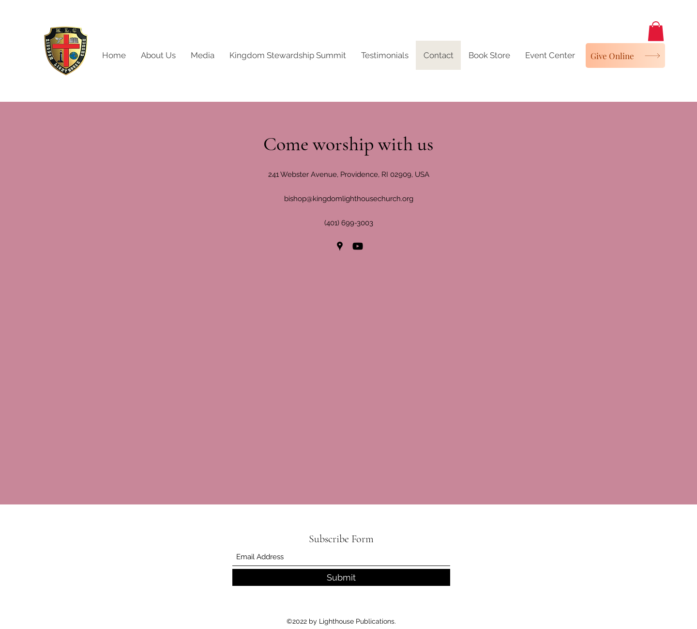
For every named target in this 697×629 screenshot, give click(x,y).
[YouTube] (357, 246)
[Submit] (341, 577)
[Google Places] (339, 246)
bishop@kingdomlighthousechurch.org (348, 198)
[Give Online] (625, 55)
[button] (656, 31)
